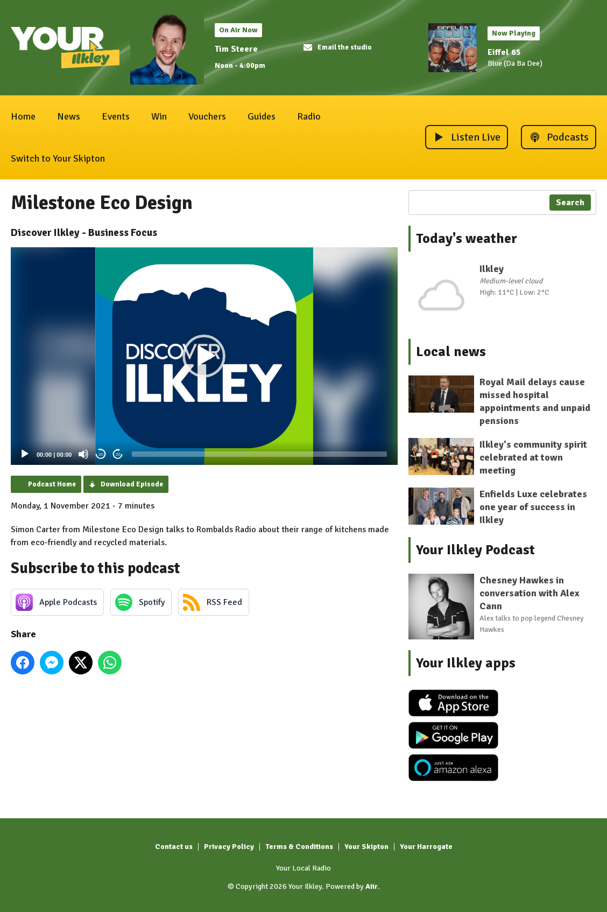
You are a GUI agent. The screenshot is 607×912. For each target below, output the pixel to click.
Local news (451, 351)
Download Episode (132, 484)
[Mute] (83, 454)
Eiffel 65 (504, 52)
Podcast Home (52, 484)
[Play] (24, 454)
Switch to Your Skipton (58, 158)
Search (570, 202)
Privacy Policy (229, 846)
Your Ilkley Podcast (475, 550)
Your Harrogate (426, 846)
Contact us (174, 846)
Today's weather (466, 238)
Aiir (371, 886)
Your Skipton (366, 846)
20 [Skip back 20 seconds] (100, 454)
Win (159, 116)
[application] (204, 356)
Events (116, 116)
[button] (203, 356)
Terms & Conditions (299, 846)
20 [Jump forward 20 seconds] (118, 454)
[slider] (259, 454)
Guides (262, 116)
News (68, 116)
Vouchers (207, 116)
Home (23, 116)
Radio (309, 116)
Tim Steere (236, 49)
